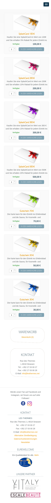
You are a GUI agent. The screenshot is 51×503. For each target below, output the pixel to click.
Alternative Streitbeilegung (25, 435)
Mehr (36, 455)
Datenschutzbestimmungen (25, 439)
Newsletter (25, 442)
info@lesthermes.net (31, 373)
